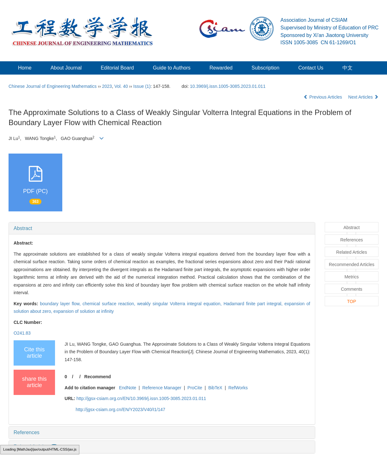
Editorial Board (117, 67)
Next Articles (363, 97)
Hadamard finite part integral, (254, 303)
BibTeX (215, 387)
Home (25, 67)
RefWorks (238, 387)
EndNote (127, 387)
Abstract (23, 228)
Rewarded (221, 67)
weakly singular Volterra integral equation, (180, 303)
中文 (347, 67)
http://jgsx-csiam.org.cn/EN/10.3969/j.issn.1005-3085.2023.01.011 (141, 398)
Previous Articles (323, 97)
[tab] (162, 228)
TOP (351, 301)
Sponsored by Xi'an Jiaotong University (324, 35)
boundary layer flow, (61, 303)
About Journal (66, 67)
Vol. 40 (121, 86)
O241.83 (22, 333)
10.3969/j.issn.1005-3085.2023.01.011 (228, 86)
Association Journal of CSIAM (313, 20)
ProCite (194, 387)
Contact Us (310, 67)
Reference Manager (161, 387)
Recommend (97, 376)
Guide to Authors (171, 67)
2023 (107, 86)
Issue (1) (141, 86)
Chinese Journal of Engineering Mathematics (53, 86)
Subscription (266, 67)
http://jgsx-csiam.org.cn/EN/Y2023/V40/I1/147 (120, 409)
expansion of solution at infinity (83, 311)
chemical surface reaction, (110, 303)
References (27, 432)
